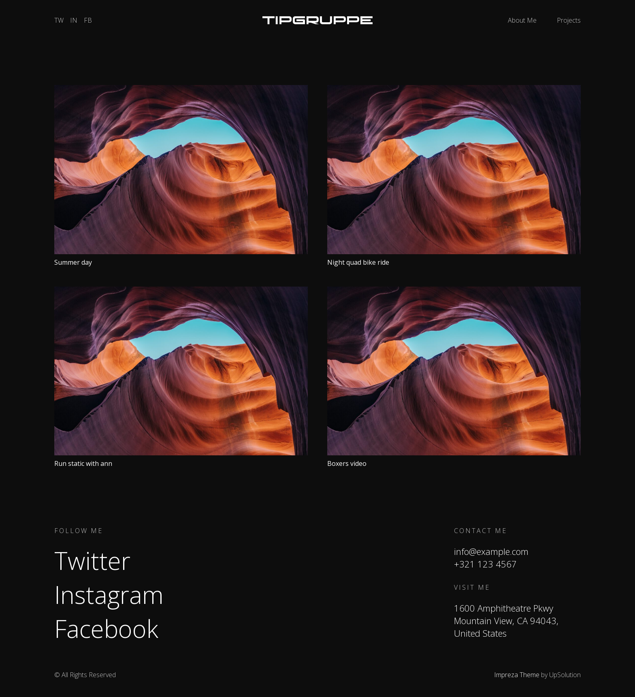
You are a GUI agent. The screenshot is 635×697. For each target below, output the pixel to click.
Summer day (73, 262)
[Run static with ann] (181, 291)
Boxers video (347, 463)
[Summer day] (181, 89)
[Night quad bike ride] (454, 89)
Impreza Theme (516, 674)
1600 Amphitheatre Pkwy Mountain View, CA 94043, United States (506, 620)
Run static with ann (83, 463)
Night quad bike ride (358, 262)
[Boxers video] (454, 291)
